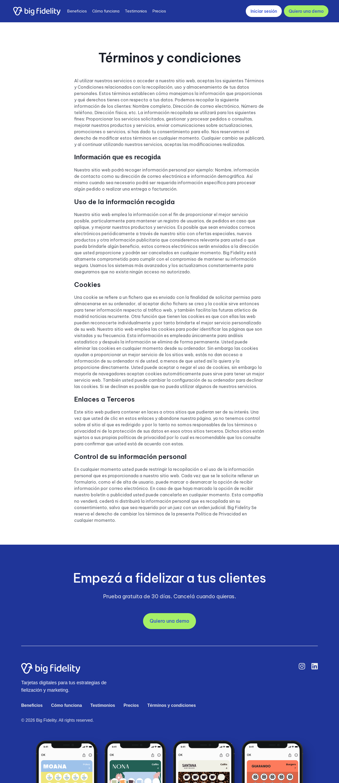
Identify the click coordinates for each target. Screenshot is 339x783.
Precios (159, 11)
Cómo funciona (105, 11)
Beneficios (77, 11)
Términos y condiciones (171, 705)
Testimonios (136, 11)
